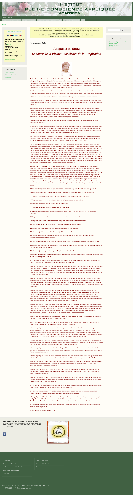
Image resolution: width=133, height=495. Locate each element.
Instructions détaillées (10, 59)
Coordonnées (75, 20)
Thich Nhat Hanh (9, 72)
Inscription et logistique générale (117, 42)
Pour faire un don (14, 32)
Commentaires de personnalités (11, 470)
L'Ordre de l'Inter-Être (11, 75)
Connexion (38, 467)
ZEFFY (9, 44)
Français (10, 17)
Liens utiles (6, 473)
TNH (47, 20)
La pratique (67, 20)
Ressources (41, 20)
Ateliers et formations (114, 45)
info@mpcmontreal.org (22, 488)
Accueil (5, 20)
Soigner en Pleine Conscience (43, 463)
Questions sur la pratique (115, 47)
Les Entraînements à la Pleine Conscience (13, 467)
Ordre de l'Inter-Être (56, 20)
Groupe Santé (113, 43)
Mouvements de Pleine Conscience (11, 463)
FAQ (83, 20)
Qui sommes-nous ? (14, 20)
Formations (32, 20)
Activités (24, 20)
